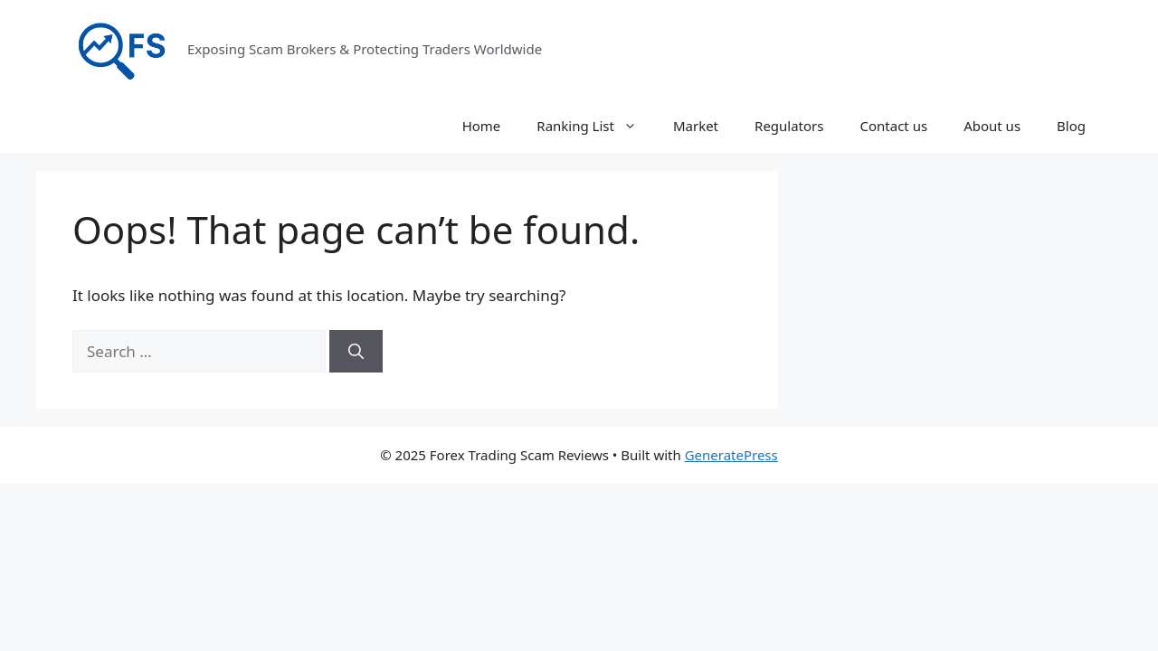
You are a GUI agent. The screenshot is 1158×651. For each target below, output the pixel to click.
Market (695, 126)
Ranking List (595, 126)
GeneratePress (731, 455)
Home (481, 126)
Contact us (894, 126)
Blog (1071, 126)
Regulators (789, 126)
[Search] (356, 351)
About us (991, 126)
